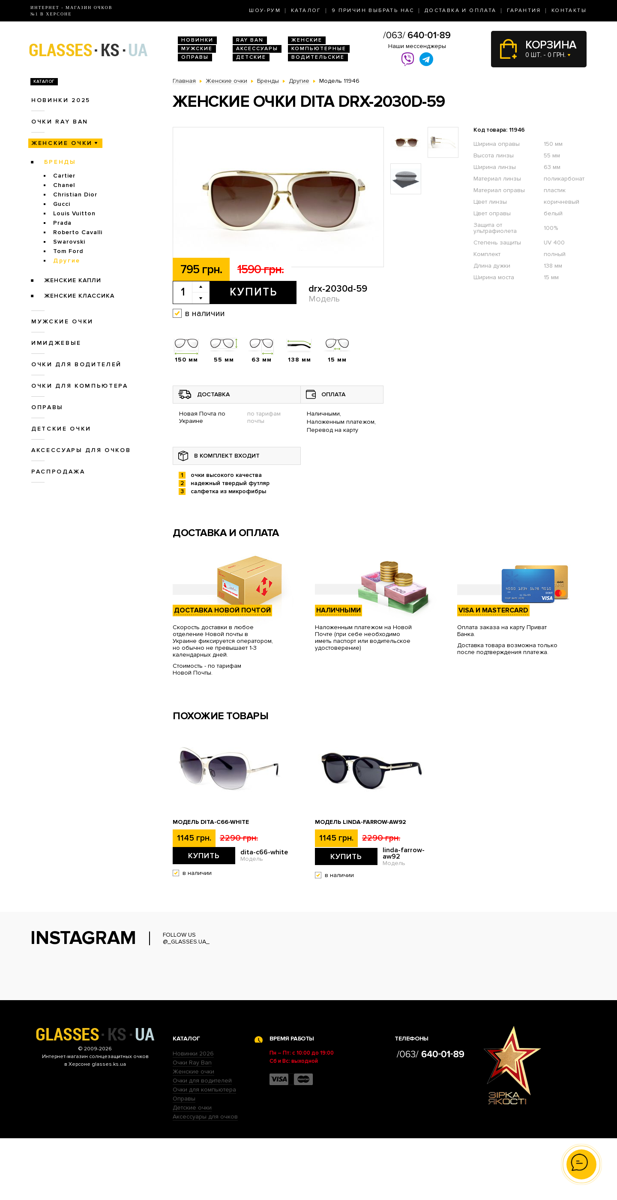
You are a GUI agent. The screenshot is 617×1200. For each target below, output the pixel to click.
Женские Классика (79, 295)
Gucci (61, 204)
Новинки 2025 (60, 100)
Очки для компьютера (79, 385)
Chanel (64, 185)
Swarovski (69, 241)
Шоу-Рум (265, 10)
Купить (253, 292)
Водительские (317, 57)
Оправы (195, 57)
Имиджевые (56, 343)
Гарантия (524, 10)
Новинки (197, 40)
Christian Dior (75, 194)
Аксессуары (257, 48)
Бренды (60, 162)
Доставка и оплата (461, 10)
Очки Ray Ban (192, 1124)
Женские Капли (72, 280)
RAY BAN (250, 40)
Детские (251, 57)
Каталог (306, 10)
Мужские (197, 48)
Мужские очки (62, 321)
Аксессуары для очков (81, 450)
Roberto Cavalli (77, 232)
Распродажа (58, 471)
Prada (62, 222)
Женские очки (62, 143)
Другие (67, 260)
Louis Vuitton (74, 213)
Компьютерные (318, 48)
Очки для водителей (76, 364)
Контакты (569, 10)
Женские (306, 40)
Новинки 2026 (193, 1115)
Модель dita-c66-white (211, 822)
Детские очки (61, 428)
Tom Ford (68, 251)
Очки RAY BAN (59, 121)
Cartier (64, 175)
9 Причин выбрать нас (373, 10)
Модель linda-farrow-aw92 (360, 822)
